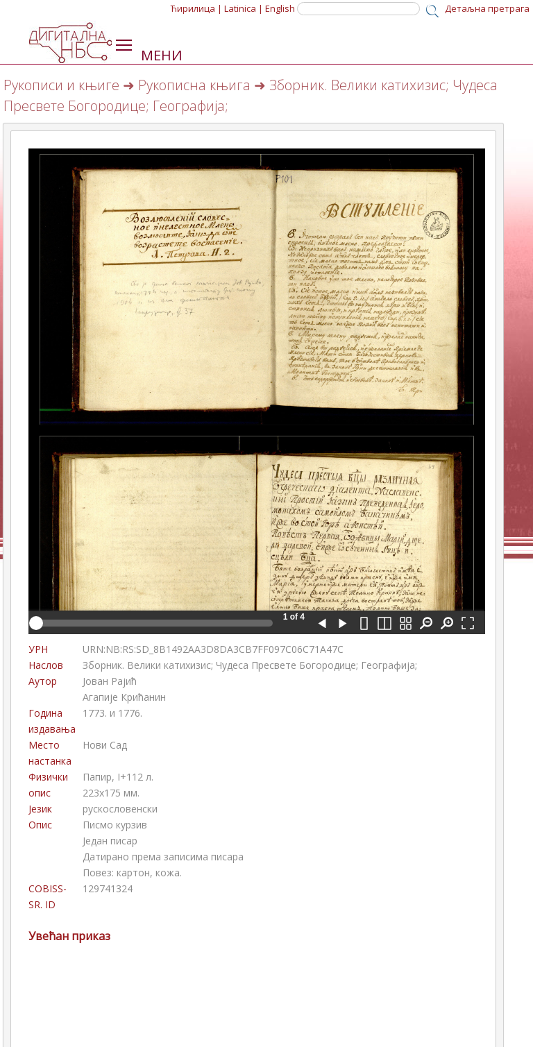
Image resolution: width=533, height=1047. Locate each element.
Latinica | (243, 8)
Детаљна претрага (487, 8)
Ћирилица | (196, 8)
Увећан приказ (69, 936)
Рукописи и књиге (61, 85)
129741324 (108, 888)
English (280, 8)
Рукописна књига (194, 85)
